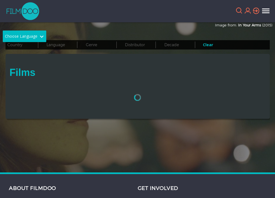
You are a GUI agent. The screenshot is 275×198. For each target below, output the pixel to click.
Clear (208, 44)
